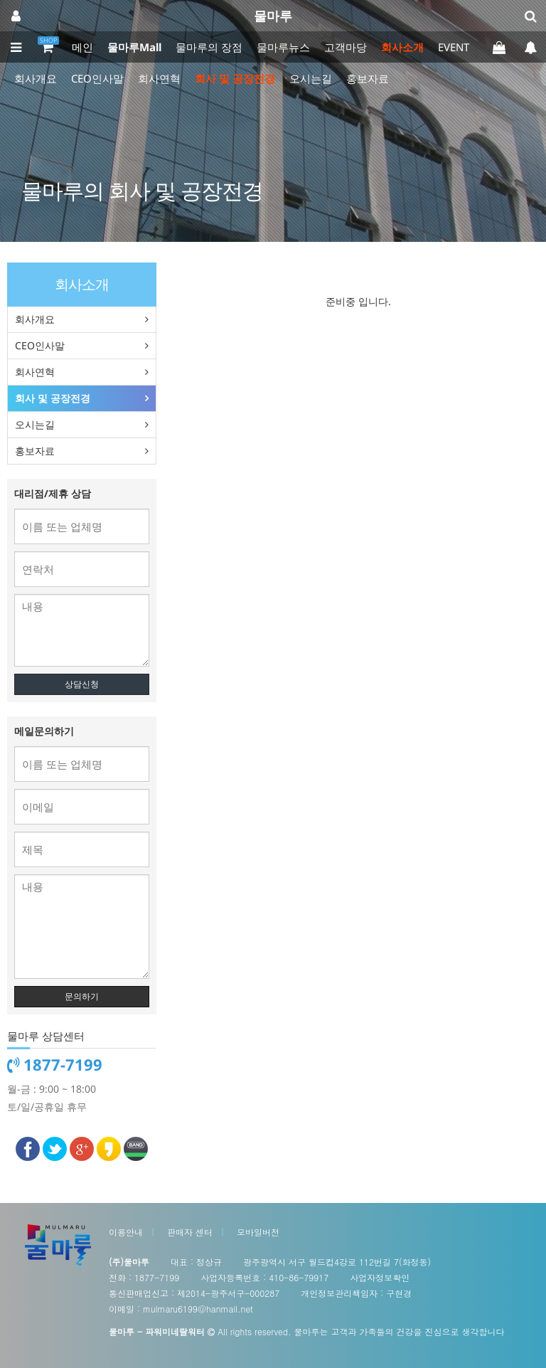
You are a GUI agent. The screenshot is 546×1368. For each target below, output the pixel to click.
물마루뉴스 (283, 47)
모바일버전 (258, 1232)
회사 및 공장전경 (235, 78)
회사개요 (35, 78)
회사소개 (402, 47)
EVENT (453, 47)
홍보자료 (367, 78)
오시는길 (310, 78)
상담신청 (82, 684)
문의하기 (82, 996)
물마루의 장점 (209, 47)
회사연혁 (159, 78)
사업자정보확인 (380, 1277)
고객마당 (345, 47)
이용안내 (126, 1232)
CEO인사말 (97, 78)
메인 (82, 47)
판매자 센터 (190, 1232)
